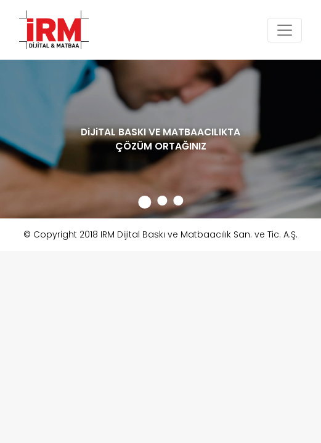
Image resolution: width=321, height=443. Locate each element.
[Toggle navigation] (284, 30)
